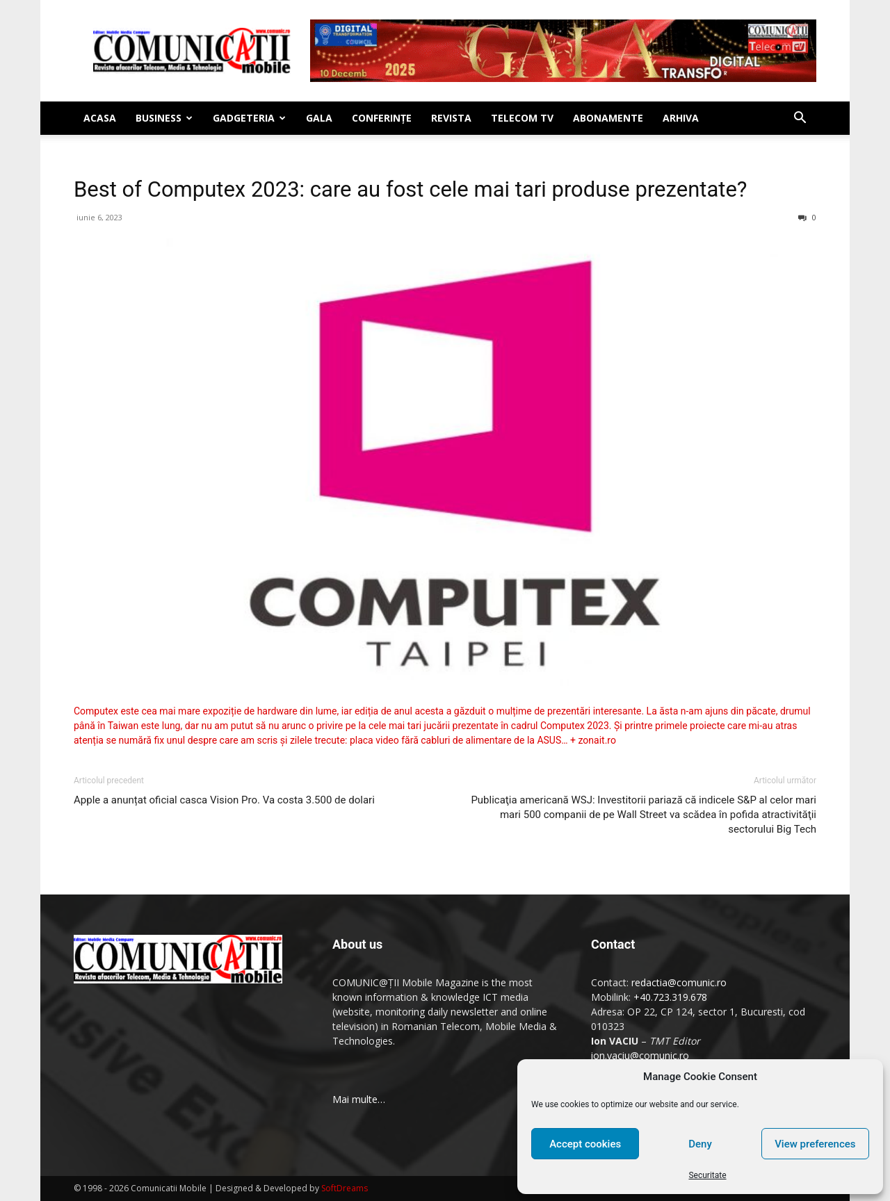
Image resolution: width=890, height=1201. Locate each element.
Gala (319, 117)
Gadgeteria (249, 117)
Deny (700, 1144)
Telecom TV (522, 117)
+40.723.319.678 (670, 997)
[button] (799, 119)
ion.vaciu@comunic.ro (640, 1055)
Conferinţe (382, 117)
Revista (451, 117)
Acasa (99, 117)
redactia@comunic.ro (679, 982)
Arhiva (681, 117)
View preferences (815, 1144)
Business (164, 117)
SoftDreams (344, 1188)
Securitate (707, 1175)
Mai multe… (358, 1099)
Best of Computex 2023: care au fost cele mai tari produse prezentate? (410, 189)
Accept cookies (585, 1144)
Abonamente (608, 117)
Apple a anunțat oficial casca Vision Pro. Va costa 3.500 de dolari (224, 800)
